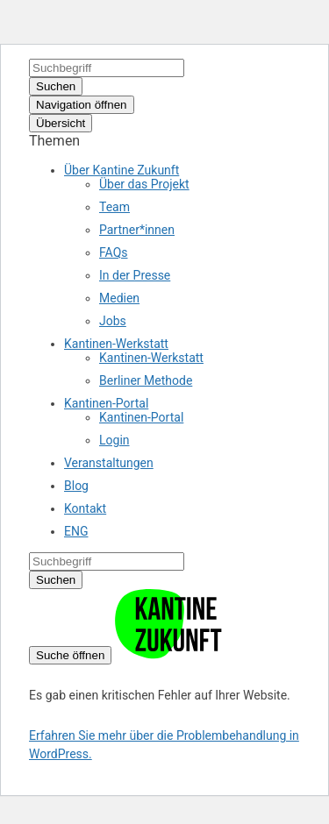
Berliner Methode (145, 380)
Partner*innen (137, 230)
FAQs (113, 252)
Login (114, 440)
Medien (119, 298)
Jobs (112, 321)
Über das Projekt (144, 184)
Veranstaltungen (109, 463)
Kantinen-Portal (106, 403)
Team (114, 207)
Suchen (55, 86)
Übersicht (60, 123)
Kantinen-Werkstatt (116, 344)
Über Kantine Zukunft (121, 170)
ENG (76, 531)
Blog (76, 486)
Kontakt (85, 508)
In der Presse (134, 275)
